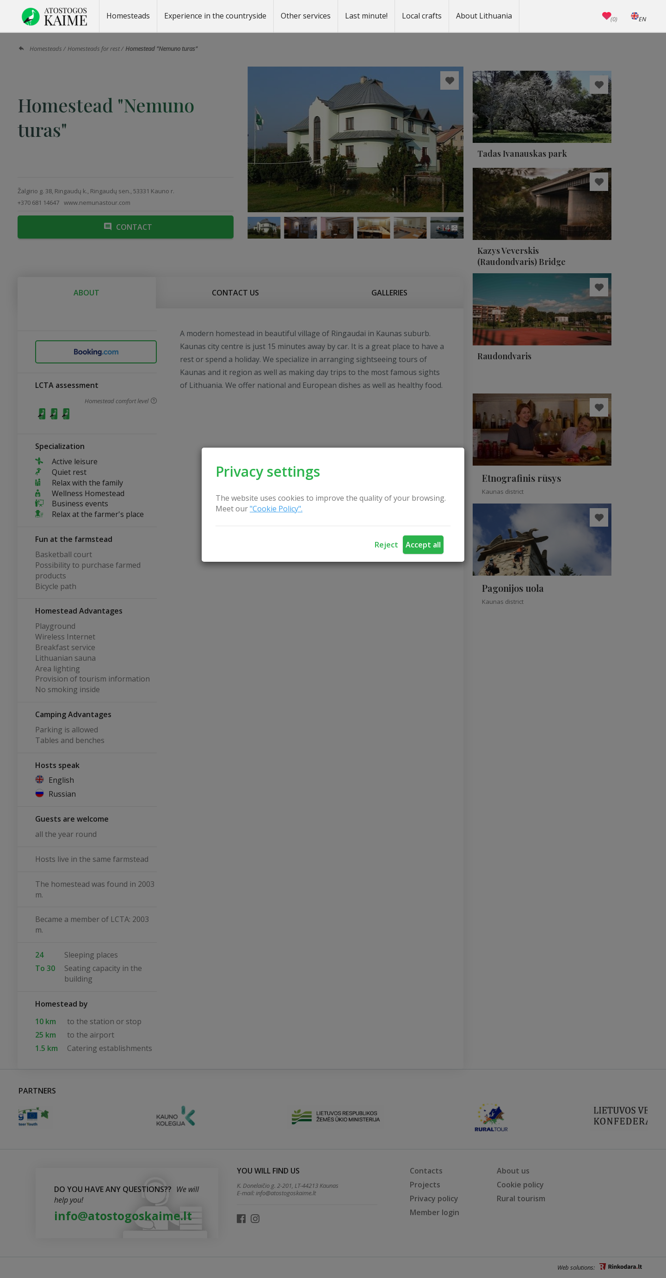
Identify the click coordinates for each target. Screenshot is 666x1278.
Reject (386, 545)
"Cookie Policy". (276, 509)
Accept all (423, 545)
